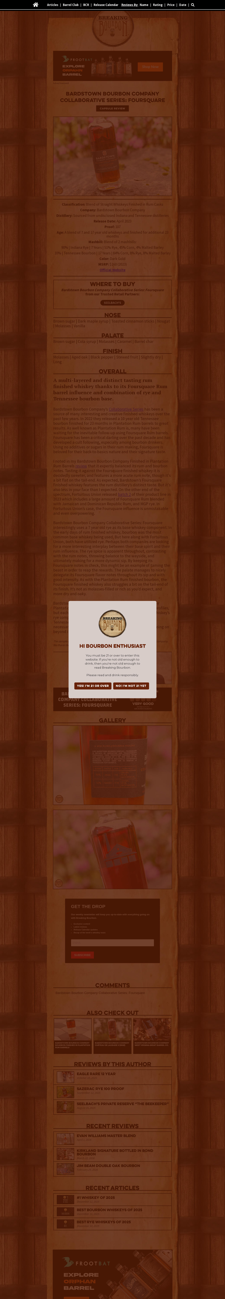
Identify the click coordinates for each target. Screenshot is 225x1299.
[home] (35, 4)
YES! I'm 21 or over (93, 686)
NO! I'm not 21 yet (131, 686)
